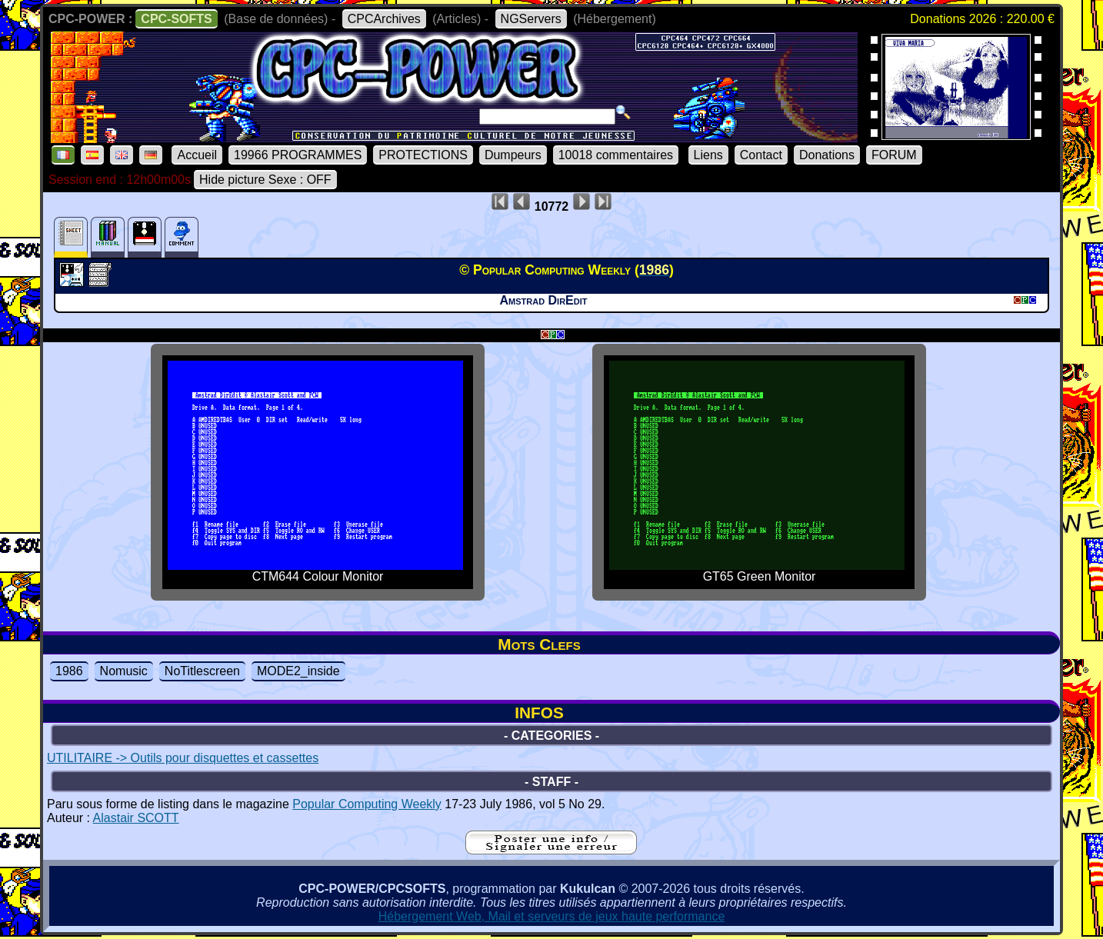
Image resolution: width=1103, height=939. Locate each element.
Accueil (197, 154)
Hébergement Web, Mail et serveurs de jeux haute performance (551, 916)
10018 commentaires (615, 154)
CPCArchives (384, 18)
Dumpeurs (513, 154)
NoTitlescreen (202, 671)
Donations (827, 154)
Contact (761, 154)
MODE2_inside (298, 671)
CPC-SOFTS (176, 18)
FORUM (894, 154)
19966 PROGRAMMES (298, 154)
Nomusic (124, 671)
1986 (69, 671)
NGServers (531, 18)
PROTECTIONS (423, 154)
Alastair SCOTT (136, 817)
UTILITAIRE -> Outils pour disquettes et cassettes (182, 757)
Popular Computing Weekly (367, 804)
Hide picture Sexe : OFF (265, 179)
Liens (708, 154)
